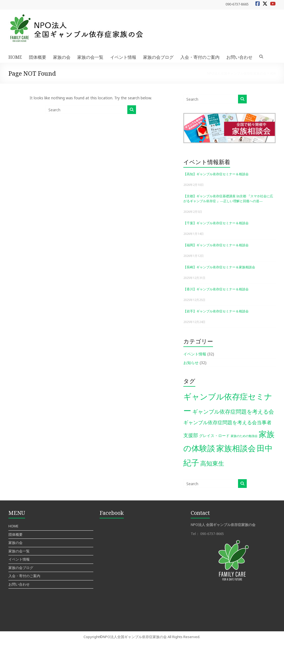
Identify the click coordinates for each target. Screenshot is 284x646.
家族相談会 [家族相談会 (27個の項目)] (236, 448)
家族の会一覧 (90, 57)
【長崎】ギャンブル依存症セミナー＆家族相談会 (219, 267)
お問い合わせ (239, 57)
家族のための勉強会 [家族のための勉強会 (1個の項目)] (244, 436)
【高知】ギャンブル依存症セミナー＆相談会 (216, 174)
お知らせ (191, 362)
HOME (15, 57)
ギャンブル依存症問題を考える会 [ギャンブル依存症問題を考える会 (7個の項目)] (233, 411)
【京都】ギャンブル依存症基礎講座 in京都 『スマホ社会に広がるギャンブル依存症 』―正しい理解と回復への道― (228, 198)
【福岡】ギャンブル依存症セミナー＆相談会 (216, 245)
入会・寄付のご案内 (200, 57)
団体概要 (37, 57)
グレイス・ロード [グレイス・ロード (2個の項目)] (214, 435)
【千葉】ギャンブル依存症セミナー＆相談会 (216, 223)
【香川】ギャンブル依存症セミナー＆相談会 (216, 289)
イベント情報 (123, 57)
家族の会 (61, 57)
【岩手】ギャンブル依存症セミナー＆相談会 (216, 311)
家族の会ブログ (158, 57)
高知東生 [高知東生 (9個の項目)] (212, 463)
